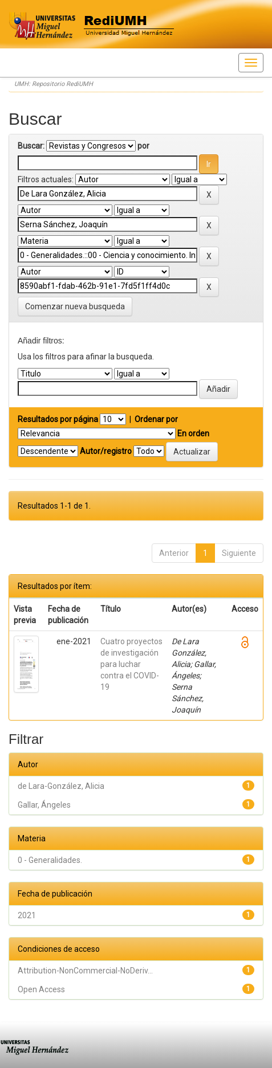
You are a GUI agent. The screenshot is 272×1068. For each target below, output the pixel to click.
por (143, 145)
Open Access (41, 989)
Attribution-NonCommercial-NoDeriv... (85, 970)
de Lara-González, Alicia (61, 786)
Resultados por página (58, 419)
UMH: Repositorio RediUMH (53, 84)
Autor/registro (106, 451)
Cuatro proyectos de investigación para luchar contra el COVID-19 (131, 664)
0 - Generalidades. (50, 860)
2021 (27, 915)
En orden (193, 433)
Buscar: (31, 145)
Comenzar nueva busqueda (75, 306)
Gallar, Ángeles (44, 804)
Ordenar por (156, 419)
